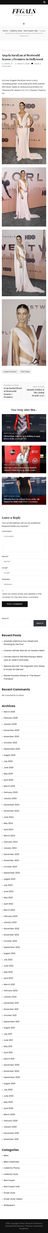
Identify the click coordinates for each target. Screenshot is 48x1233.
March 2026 (9, 711)
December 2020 (11, 1064)
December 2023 (11, 854)
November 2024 (11, 810)
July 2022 (8, 959)
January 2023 (10, 922)
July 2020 (8, 1089)
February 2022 (11, 990)
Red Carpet (25, 372)
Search (5, 618)
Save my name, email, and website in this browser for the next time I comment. (22, 595)
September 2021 (11, 1021)
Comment (7, 531)
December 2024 (11, 804)
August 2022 (9, 953)
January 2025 (10, 798)
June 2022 (8, 965)
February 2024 (11, 841)
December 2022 (11, 928)
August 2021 (9, 1027)
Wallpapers (9, 1205)
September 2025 (12, 749)
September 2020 (12, 1077)
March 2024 (9, 835)
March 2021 (9, 1058)
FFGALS (24, 11)
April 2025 (8, 780)
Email (5, 567)
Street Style (9, 1192)
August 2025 (9, 755)
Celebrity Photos (12, 1168)
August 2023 (9, 879)
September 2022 (12, 947)
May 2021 (8, 1046)
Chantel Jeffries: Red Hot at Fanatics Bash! (24, 650)
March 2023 (9, 910)
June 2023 (8, 891)
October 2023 (10, 866)
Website (6, 579)
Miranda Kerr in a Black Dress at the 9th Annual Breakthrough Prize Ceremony (22, 500)
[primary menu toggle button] (24, 24)
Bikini (6, 1155)
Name (5, 556)
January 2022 (10, 996)
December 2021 (11, 1003)
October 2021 (10, 1015)
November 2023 (11, 860)
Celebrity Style (11, 1174)
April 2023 (8, 903)
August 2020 (9, 1083)
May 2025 (8, 773)
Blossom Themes (24, 1226)
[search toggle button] (44, 2)
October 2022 (10, 941)
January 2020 (10, 1126)
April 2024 (8, 829)
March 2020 (9, 1114)
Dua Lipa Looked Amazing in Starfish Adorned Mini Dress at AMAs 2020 (20, 468)
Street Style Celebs (13, 1199)
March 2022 (9, 984)
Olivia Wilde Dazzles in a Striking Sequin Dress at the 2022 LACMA (22, 437)
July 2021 (8, 1034)
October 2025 (10, 742)
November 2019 (11, 1139)
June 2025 (8, 767)
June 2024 (9, 817)
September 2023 (12, 872)
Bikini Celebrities (11, 1161)
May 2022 (8, 972)
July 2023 (8, 885)
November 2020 (11, 1071)
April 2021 (8, 1052)
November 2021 (11, 1009)
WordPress (23, 1228)
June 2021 (8, 1040)
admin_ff (8, 63)
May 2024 (8, 823)
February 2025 (11, 792)
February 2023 (11, 916)
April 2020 (8, 1108)
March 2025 (9, 786)
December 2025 (11, 730)
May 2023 (8, 897)
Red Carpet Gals (11, 50)
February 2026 (11, 717)
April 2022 (8, 978)
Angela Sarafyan (10, 372)
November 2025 (11, 736)
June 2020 (8, 1096)
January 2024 (10, 848)
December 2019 (11, 1133)
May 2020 (8, 1102)
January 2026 (10, 724)
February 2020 (11, 1120)
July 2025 (8, 761)
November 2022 (11, 934)
